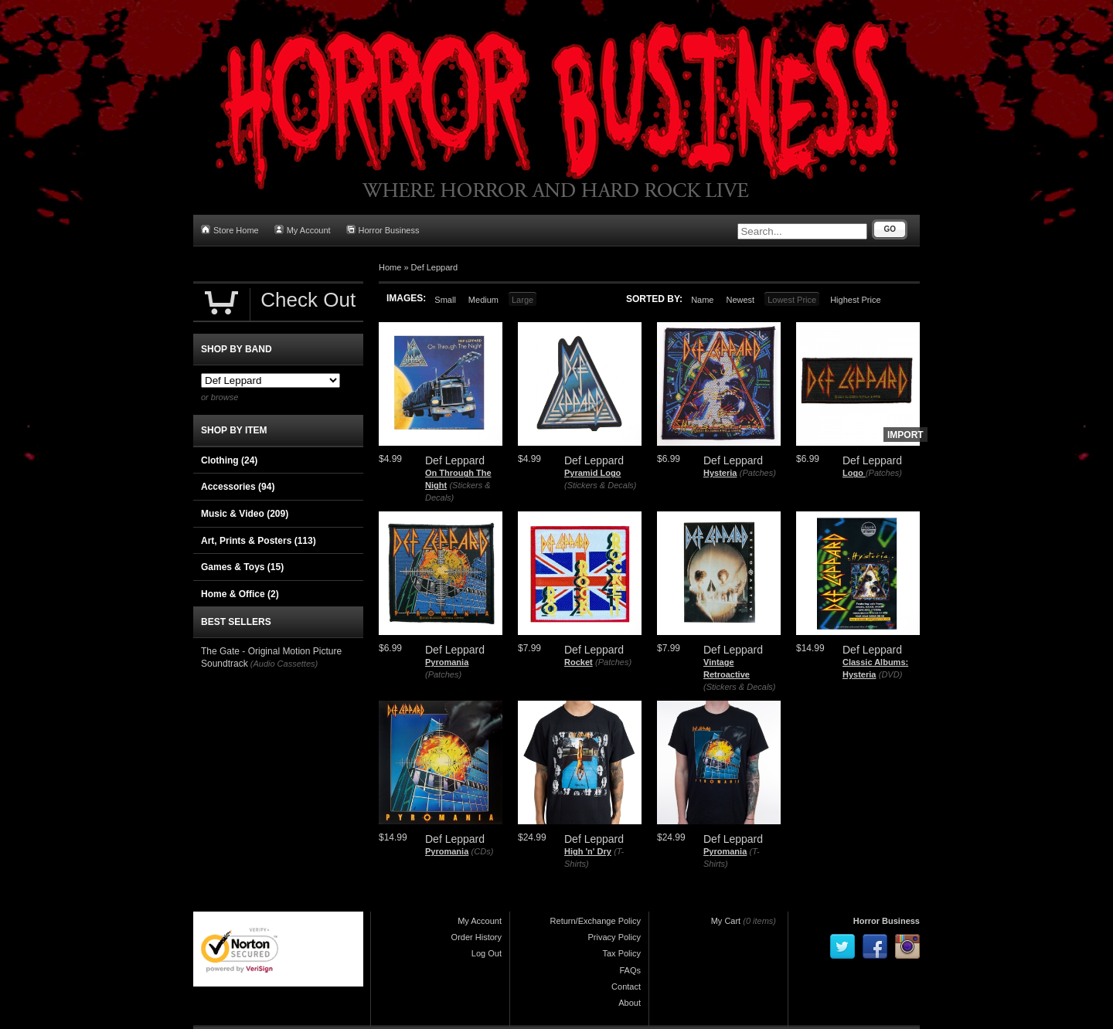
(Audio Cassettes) (284, 663)
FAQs (630, 970)
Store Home (230, 230)
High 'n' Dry (587, 851)
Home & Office (240, 594)
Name (702, 299)
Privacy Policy (614, 937)
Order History (476, 937)
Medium (483, 299)
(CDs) (482, 851)
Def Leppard (434, 267)
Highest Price (855, 299)
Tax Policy (621, 953)
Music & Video (244, 513)
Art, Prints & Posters (258, 540)
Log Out (486, 953)
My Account (302, 230)
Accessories (237, 486)
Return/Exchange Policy (595, 920)
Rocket (578, 662)
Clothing (229, 460)
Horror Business (383, 230)
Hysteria (720, 472)
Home (390, 267)
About (629, 1002)
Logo (854, 472)
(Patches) (758, 472)
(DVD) (891, 674)
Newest (740, 299)
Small (445, 299)
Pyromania (446, 662)
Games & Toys (242, 567)
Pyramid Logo (592, 472)
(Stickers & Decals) (600, 485)
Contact (626, 986)
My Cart (726, 920)
